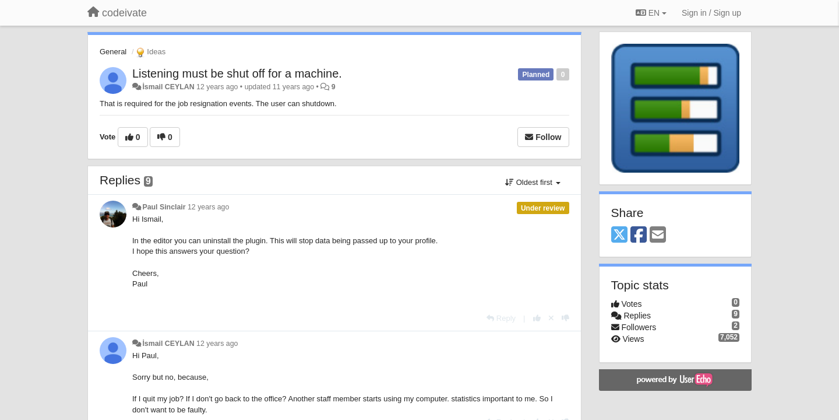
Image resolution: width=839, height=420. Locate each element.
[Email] (658, 235)
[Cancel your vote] (551, 318)
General (113, 51)
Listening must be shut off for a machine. (237, 73)
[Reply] (501, 318)
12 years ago (208, 207)
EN (651, 13)
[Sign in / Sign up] (711, 13)
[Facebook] (638, 235)
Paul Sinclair (163, 207)
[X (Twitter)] (619, 235)
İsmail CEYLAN (168, 87)
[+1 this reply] (537, 318)
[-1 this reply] (565, 318)
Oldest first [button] (532, 182)
